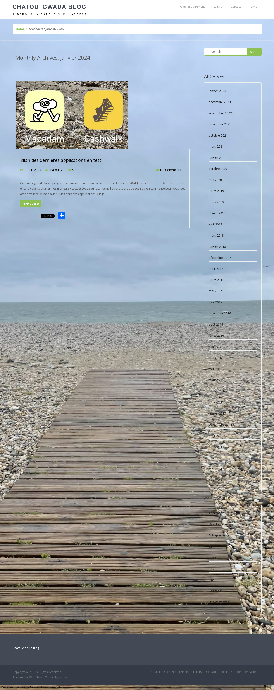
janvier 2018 (217, 246)
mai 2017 (215, 291)
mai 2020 (215, 180)
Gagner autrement (192, 7)
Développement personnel (227, 524)
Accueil (155, 672)
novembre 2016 (220, 313)
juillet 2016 (216, 335)
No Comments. (171, 170)
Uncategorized (219, 602)
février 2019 (217, 213)
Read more (31, 203)
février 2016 (217, 380)
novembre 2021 (220, 124)
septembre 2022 (220, 113)
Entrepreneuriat (220, 535)
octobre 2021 (218, 135)
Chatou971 (56, 170)
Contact (236, 7)
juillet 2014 (216, 447)
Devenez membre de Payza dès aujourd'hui (30, 687)
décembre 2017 (220, 258)
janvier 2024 (217, 91)
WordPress (36, 677)
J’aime (253, 7)
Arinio (63, 677)
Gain (212, 546)
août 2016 (216, 324)
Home (20, 29)
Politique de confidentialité (238, 672)
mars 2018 (216, 235)
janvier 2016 (217, 391)
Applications (217, 513)
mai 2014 (215, 469)
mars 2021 (216, 146)
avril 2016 (215, 369)
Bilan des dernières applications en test (60, 160)
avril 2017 (215, 302)
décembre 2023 (220, 102)
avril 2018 (215, 224)
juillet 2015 (216, 402)
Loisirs (218, 7)
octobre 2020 (218, 169)
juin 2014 (215, 458)
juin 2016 (215, 347)
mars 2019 (216, 202)
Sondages (216, 591)
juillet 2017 (216, 280)
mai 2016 (215, 358)
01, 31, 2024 (32, 170)
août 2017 (216, 269)
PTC (212, 569)
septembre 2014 (220, 424)
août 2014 (216, 436)
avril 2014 (215, 480)
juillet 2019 (216, 191)
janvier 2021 (217, 157)
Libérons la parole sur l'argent (50, 14)
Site (75, 170)
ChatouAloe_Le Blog (26, 648)
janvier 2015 (217, 413)
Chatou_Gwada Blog (49, 6)
